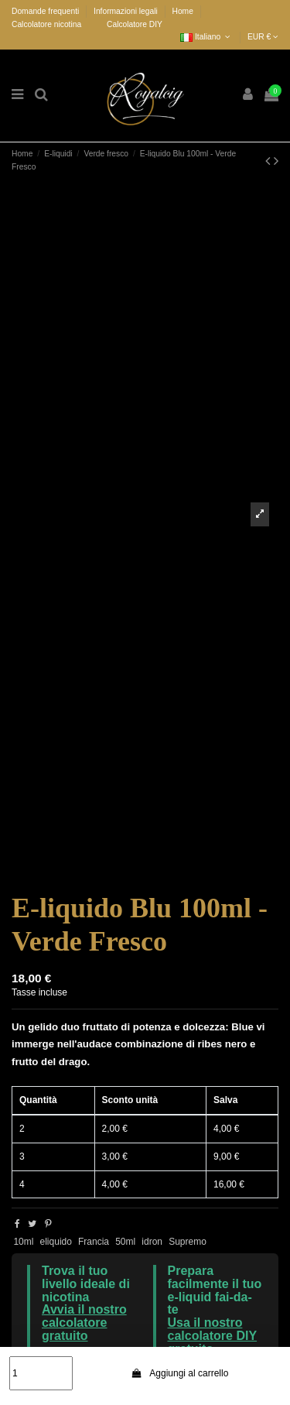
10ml (23, 1241)
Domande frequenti (46, 11)
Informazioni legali (127, 11)
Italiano (206, 37)
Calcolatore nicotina (46, 24)
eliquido (56, 1241)
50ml (125, 1241)
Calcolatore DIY (134, 24)
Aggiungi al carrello (179, 1373)
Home (182, 11)
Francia (93, 1241)
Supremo (187, 1241)
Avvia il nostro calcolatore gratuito (84, 1322)
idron (152, 1241)
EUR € (262, 37)
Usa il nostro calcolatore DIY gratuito (213, 1335)
